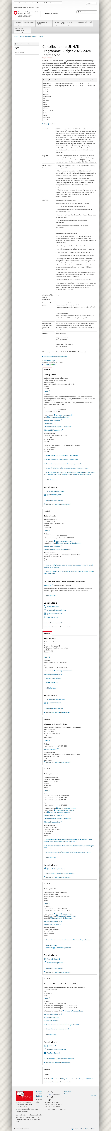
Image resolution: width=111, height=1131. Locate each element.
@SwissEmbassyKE (53, 959)
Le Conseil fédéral (22, 3)
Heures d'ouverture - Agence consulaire (58, 1029)
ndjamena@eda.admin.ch (74, 1011)
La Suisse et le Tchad (85, 24)
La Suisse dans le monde (51, 3)
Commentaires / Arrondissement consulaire (59, 873)
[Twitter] (46, 364)
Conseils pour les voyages (44, 24)
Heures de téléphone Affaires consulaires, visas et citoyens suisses (66, 468)
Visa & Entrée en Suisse (68, 24)
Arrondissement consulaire (54, 500)
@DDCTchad (51, 1046)
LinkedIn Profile (52, 617)
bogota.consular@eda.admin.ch (69, 543)
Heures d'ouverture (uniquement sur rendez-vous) (61, 455)
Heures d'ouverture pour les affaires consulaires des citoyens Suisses (67, 940)
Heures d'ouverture (51, 682)
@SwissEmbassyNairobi (55, 963)
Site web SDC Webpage (53, 430)
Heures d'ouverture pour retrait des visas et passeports (63, 464)
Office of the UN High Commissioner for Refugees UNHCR (71, 1079)
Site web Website (51, 749)
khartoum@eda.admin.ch (65, 810)
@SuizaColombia (53, 607)
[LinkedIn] (48, 364)
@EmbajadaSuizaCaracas (56, 699)
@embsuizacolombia (54, 614)
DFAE (36, 3)
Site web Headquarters (53, 420)
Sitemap (93, 1095)
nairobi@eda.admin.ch (64, 914)
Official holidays (51, 945)
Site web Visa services (52, 924)
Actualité (18, 24)
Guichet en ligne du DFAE (39, 1093)
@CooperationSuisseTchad (56, 1049)
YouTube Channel (53, 1053)
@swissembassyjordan (54, 495)
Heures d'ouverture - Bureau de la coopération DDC (62, 1025)
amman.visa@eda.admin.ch (58, 417)
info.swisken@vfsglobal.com (62, 918)
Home (15, 36)
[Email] (54, 364)
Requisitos (48, 585)
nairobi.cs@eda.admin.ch (67, 808)
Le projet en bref (49, 124)
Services (56, 24)
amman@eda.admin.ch (64, 415)
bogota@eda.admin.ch (64, 541)
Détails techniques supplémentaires (55, 356)
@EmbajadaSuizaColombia (56, 610)
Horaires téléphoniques (53, 678)
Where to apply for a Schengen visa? (58, 948)
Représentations (28, 24)
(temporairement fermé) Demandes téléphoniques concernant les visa (68, 852)
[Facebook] (43, 364)
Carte (47, 391)
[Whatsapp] (52, 364)
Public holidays (51, 480)
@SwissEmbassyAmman (55, 491)
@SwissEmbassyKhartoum (56, 869)
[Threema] (50, 364)
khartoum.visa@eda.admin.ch (59, 812)
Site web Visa (50, 424)
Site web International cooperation (57, 427)
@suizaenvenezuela (54, 703)
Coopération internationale (22, 30)
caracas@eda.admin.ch (64, 671)
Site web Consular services (54, 815)
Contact (46, 370)
